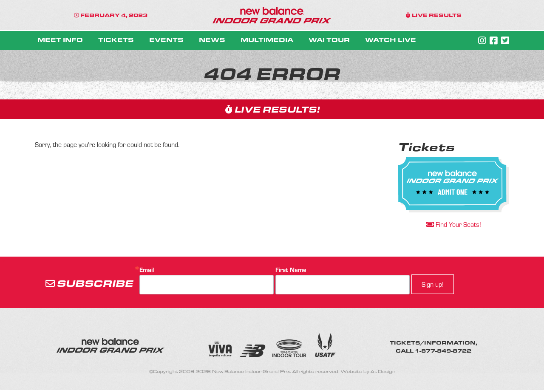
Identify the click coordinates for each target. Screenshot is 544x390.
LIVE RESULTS (434, 14)
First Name (290, 269)
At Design (383, 371)
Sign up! (433, 284)
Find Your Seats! (453, 224)
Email (146, 269)
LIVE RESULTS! (272, 109)
